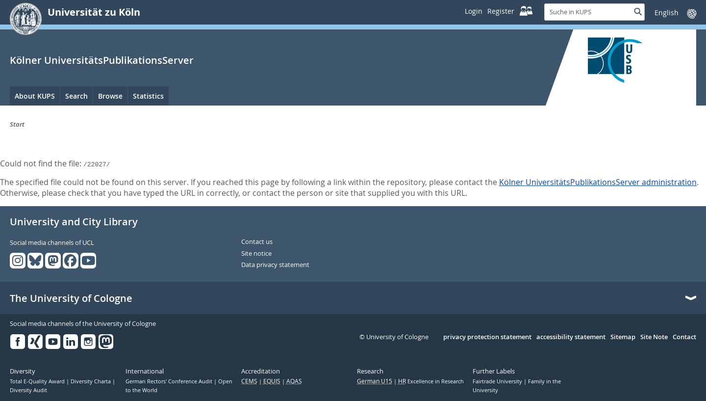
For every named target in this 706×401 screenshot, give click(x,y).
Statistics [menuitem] (148, 96)
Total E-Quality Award (38, 381)
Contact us (257, 242)
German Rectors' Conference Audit (170, 381)
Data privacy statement (275, 265)
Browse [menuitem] (110, 96)
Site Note (654, 337)
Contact (684, 337)
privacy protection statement (487, 337)
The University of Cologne (71, 298)
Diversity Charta (91, 381)
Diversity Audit (28, 390)
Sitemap (622, 337)
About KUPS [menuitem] (35, 96)
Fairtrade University (498, 381)
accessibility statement (570, 337)
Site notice (256, 254)
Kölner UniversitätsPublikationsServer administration (598, 182)
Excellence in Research (431, 381)
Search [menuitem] (76, 96)
